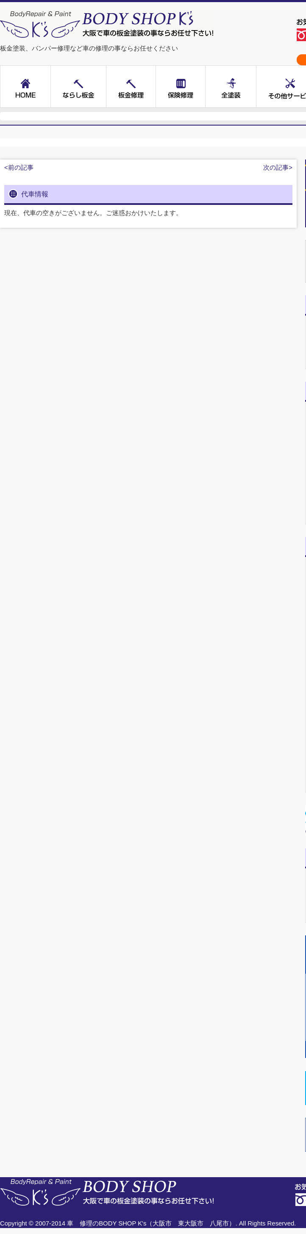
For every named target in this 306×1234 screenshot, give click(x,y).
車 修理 (79, 1223)
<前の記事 (18, 167)
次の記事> (277, 167)
